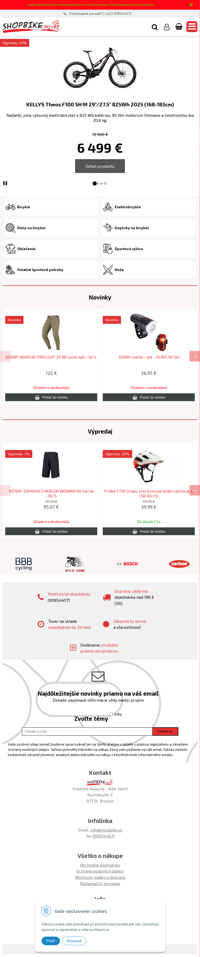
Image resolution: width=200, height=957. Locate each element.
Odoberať (165, 731)
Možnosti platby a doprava (100, 877)
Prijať (50, 941)
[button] (155, 26)
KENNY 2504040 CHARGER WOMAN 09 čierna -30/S (51, 493)
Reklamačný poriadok (100, 883)
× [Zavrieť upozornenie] (191, 4)
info (118, 714)
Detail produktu (100, 166)
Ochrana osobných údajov (100, 870)
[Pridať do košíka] (51, 397)
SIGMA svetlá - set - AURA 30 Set (148, 357)
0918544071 (104, 835)
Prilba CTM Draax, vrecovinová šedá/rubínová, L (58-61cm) (148, 493)
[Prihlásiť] (166, 26)
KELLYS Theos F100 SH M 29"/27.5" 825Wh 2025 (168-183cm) (100, 104)
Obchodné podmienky (100, 864)
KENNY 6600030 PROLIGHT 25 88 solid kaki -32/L (51, 357)
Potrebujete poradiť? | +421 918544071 (100, 13)
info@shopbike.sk (106, 829)
